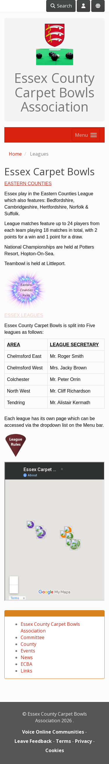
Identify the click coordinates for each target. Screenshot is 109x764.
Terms (63, 741)
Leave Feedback (33, 741)
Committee (32, 637)
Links (26, 671)
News (27, 657)
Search (61, 6)
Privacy (83, 741)
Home (15, 154)
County (28, 644)
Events (28, 651)
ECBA (26, 664)
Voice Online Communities (53, 732)
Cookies (54, 750)
